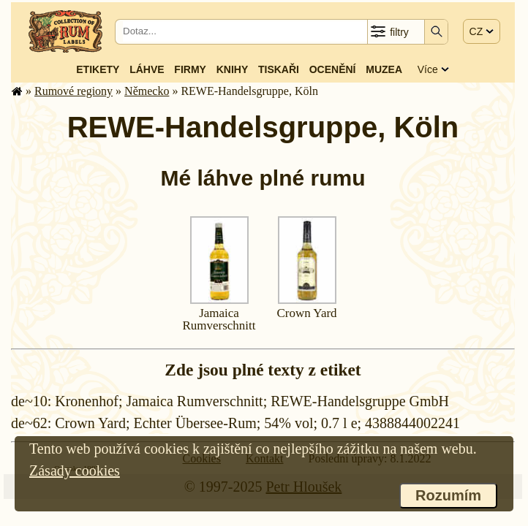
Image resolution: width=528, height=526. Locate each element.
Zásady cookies (74, 470)
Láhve (146, 69)
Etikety (97, 69)
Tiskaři (278, 69)
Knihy (232, 69)
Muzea (384, 69)
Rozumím (448, 495)
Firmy (190, 69)
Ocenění (332, 69)
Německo (146, 91)
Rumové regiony (73, 91)
